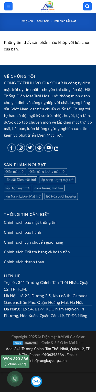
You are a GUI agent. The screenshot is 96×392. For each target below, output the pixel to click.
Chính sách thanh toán (24, 261)
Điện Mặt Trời (49, 135)
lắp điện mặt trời (72, 122)
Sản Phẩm (43, 20)
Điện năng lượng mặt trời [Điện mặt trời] (47, 171)
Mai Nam (76, 343)
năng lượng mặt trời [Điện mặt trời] (48, 188)
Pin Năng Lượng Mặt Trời (23, 196)
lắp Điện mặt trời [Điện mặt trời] (17, 188)
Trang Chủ (26, 20)
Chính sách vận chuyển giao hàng (33, 242)
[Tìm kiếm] (87, 6)
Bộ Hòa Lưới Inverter (61, 196)
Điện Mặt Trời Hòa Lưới (37, 95)
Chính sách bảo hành (22, 232)
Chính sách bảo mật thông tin (30, 222)
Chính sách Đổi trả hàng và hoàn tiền (37, 251)
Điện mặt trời (15, 171)
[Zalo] (36, 381)
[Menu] (8, 6)
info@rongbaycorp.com (48, 360)
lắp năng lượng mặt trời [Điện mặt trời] (57, 180)
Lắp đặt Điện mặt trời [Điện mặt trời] (20, 180)
